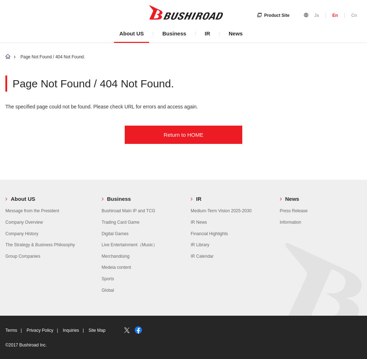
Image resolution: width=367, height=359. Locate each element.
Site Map (97, 330)
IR (207, 33)
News (236, 33)
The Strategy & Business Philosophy (40, 244)
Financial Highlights (209, 233)
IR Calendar (202, 256)
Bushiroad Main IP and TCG (129, 210)
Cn (354, 15)
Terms (11, 330)
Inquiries (71, 330)
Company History (21, 233)
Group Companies (22, 256)
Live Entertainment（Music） (129, 244)
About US (131, 33)
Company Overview (24, 222)
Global (108, 290)
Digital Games (115, 233)
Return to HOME (184, 135)
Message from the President (32, 210)
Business (174, 33)
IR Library (200, 244)
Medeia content (116, 267)
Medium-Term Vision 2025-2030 (221, 210)
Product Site (273, 15)
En (335, 15)
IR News (199, 222)
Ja (316, 15)
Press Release (294, 210)
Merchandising (116, 256)
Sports (108, 278)
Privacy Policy (40, 330)
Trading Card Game (121, 222)
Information (290, 222)
